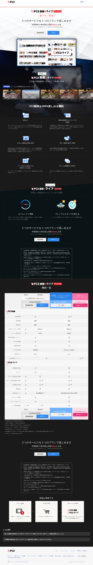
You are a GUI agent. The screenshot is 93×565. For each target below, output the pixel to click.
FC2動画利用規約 (33, 250)
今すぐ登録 (61, 305)
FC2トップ (10, 556)
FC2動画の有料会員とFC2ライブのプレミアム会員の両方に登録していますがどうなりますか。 (28, 539)
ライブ (11, 561)
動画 (9, 561)
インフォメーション (64, 550)
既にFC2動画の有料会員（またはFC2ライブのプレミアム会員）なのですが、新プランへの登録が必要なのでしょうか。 (35, 533)
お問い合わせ (17, 556)
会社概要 (24, 556)
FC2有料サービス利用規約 (33, 252)
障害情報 (84, 550)
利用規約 (79, 550)
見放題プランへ (80, 305)
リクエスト (72, 550)
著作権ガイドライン (43, 556)
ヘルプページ (30, 269)
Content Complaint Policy (68, 556)
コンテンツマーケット (19, 561)
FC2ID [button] (82, 2)
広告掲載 (51, 556)
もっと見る (88, 88)
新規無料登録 (40, 32)
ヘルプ (56, 550)
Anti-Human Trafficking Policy (14, 557)
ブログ (26, 561)
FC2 (11, 2)
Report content (58, 556)
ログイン (53, 32)
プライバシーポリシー (32, 556)
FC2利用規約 (26, 250)
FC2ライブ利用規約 (42, 250)
